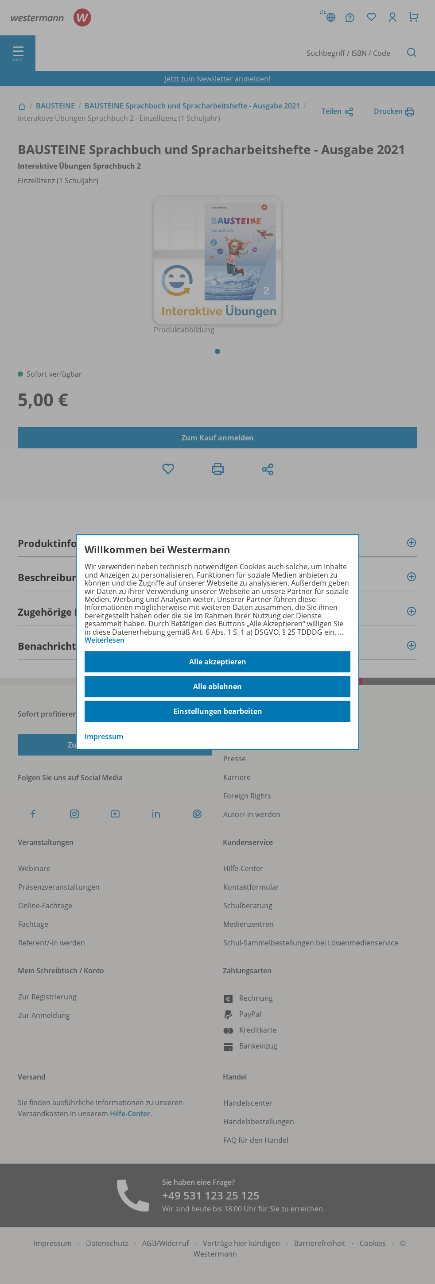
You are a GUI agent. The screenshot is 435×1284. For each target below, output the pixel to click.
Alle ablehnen (217, 686)
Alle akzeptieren (217, 662)
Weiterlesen (104, 640)
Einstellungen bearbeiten (217, 711)
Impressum (104, 737)
